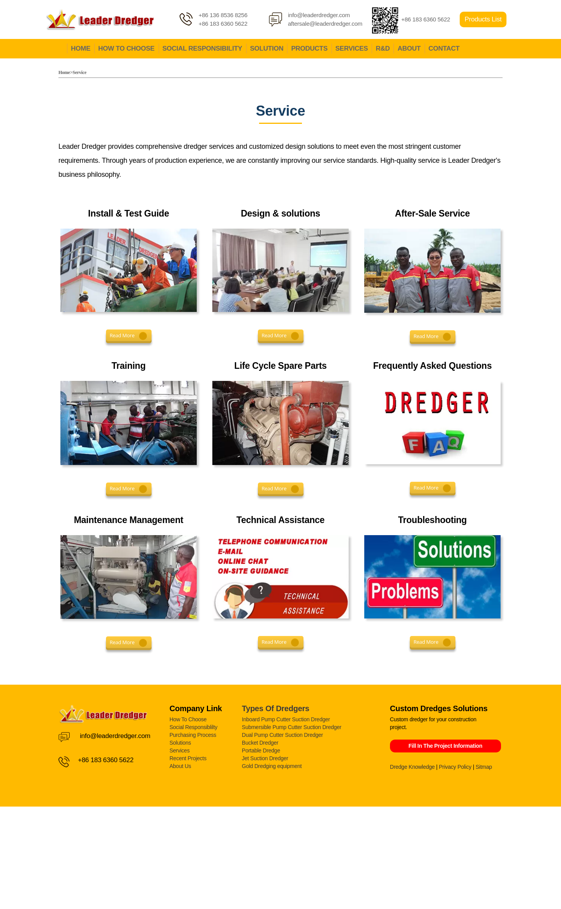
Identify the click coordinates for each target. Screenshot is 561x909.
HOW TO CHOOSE (126, 48)
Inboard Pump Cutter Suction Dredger (286, 719)
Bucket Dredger (260, 743)
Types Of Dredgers (275, 708)
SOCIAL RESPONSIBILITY (202, 48)
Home (64, 72)
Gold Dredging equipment (272, 766)
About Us (180, 766)
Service (79, 72)
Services (179, 750)
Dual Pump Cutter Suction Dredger (282, 735)
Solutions (180, 743)
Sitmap (484, 767)
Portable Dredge (261, 750)
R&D (383, 48)
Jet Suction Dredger (265, 758)
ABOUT (408, 48)
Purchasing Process (192, 735)
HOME (80, 48)
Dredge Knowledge (412, 767)
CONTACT (444, 48)
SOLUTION (267, 48)
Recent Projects (187, 758)
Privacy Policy (455, 767)
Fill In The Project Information (445, 746)
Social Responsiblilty (193, 727)
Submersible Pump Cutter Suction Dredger (291, 727)
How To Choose (187, 719)
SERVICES (351, 48)
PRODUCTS (309, 48)
